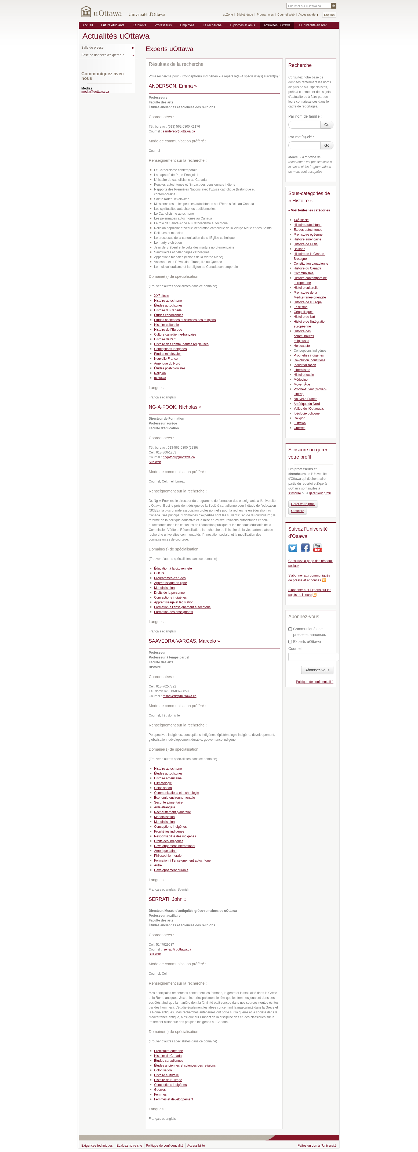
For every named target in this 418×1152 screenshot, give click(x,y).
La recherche (212, 25)
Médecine (301, 379)
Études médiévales (167, 354)
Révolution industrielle (309, 360)
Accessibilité (196, 1145)
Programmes (265, 14)
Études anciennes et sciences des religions (185, 320)
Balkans (299, 249)
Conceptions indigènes (170, 349)
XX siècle (161, 296)
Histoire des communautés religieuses (181, 344)
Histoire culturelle (166, 325)
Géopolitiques (303, 312)
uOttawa (160, 378)
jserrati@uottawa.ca (177, 949)
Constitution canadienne (311, 263)
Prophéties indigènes (169, 831)
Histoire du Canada (168, 310)
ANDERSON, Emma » (173, 86)
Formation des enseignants (173, 612)
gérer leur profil (320, 493)
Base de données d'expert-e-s (102, 55)
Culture (159, 573)
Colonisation (163, 788)
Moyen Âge (302, 384)
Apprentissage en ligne (170, 583)
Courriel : (296, 648)
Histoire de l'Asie (306, 244)
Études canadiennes (168, 315)
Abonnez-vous (317, 670)
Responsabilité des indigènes (175, 836)
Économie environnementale (174, 798)
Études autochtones (168, 305)
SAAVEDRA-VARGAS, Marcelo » (184, 641)
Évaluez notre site (129, 1145)
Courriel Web (286, 14)
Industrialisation (305, 365)
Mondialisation (164, 588)
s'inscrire (294, 493)
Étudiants (139, 25)
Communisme (304, 273)
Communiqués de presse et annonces (307, 632)
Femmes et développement (173, 1099)
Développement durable (171, 870)
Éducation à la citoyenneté (173, 568)
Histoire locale (304, 375)
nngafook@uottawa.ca (179, 457)
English (329, 14)
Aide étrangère (164, 807)
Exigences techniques (97, 1145)
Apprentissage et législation (174, 602)
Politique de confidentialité (314, 682)
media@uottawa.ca (95, 91)
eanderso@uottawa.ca (179, 131)
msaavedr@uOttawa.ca (180, 696)
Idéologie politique (307, 413)
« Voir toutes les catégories (309, 210)
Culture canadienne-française (175, 334)
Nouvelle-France (166, 359)
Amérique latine (165, 851)
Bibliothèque (245, 14)
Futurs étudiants (112, 25)
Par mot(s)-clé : (301, 137)
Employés (187, 25)
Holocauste (302, 346)
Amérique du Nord (167, 363)
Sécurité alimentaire (168, 802)
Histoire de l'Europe (168, 330)
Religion (160, 373)
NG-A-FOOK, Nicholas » (175, 407)
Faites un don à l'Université (317, 1145)
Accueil (87, 25)
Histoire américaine (168, 778)
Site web (155, 462)
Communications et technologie (176, 793)
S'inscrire (297, 511)
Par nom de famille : (305, 116)
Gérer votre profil (303, 504)
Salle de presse (92, 47)
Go (326, 125)
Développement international (174, 846)
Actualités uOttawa (277, 25)
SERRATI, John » (168, 899)
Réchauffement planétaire (172, 812)
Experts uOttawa (304, 641)
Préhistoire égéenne (168, 1051)
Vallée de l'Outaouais (309, 409)
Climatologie (163, 783)
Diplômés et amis (242, 25)
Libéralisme (302, 370)
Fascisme (300, 307)
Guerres (160, 1090)
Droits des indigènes (168, 841)
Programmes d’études (170, 578)
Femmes (160, 1094)
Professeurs (163, 25)
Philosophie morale (167, 856)
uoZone (228, 14)
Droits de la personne (169, 593)
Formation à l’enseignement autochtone (182, 607)
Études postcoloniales (170, 368)
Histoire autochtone (168, 301)
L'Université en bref (312, 25)
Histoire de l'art (165, 339)
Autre (158, 865)
